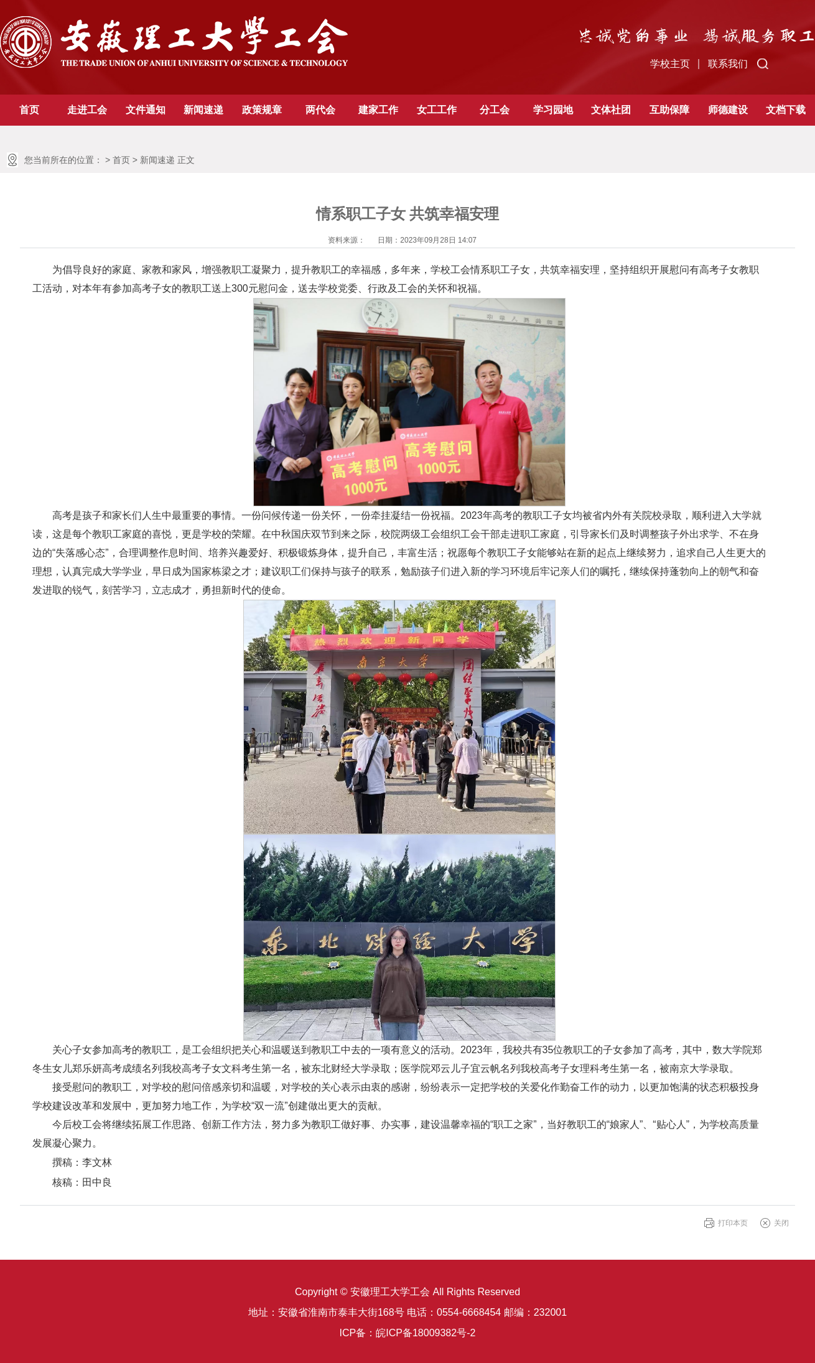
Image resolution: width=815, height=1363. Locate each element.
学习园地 (553, 110)
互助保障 (669, 110)
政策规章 (262, 110)
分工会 (495, 110)
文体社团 (611, 110)
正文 (186, 160)
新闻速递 (203, 110)
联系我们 (728, 63)
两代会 (320, 110)
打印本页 (733, 1223)
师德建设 (728, 110)
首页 (29, 110)
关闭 (781, 1223)
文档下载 (786, 110)
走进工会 (87, 110)
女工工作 (437, 110)
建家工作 (378, 110)
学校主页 (670, 63)
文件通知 (145, 110)
